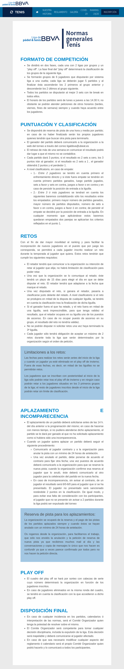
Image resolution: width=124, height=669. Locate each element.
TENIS (17, 12)
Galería (74, 12)
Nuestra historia (47, 12)
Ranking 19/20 (94, 12)
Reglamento (60, 12)
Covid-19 (84, 12)
